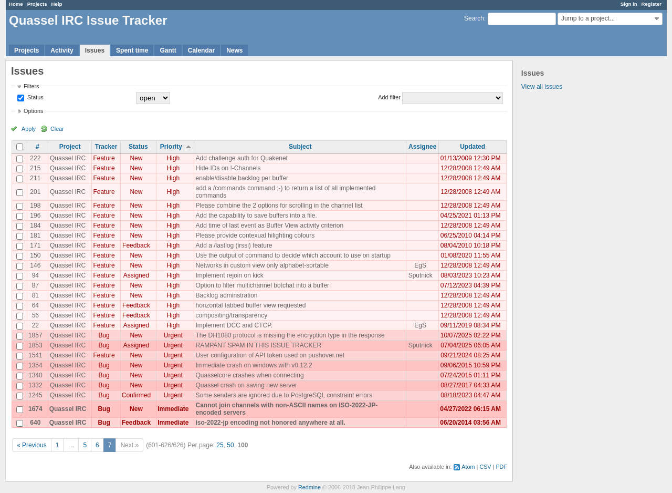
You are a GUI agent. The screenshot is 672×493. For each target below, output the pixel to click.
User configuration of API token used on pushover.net (269, 355)
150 (35, 255)
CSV (485, 467)
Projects (37, 4)
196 (35, 215)
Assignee (422, 146)
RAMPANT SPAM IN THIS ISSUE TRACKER (258, 345)
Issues (94, 50)
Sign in (629, 4)
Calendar (201, 50)
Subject (300, 146)
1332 (35, 385)
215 (35, 168)
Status (35, 97)
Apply (29, 129)
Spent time (132, 50)
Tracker (106, 146)
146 (35, 265)
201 (35, 192)
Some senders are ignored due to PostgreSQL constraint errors (283, 395)
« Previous (32, 445)
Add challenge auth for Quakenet (241, 158)
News (234, 50)
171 (35, 245)
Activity (61, 50)
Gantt (168, 50)
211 (35, 178)
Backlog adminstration (226, 295)
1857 (35, 335)
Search (474, 18)
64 (35, 305)
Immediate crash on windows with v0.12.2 (253, 365)
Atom (468, 467)
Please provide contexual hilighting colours (254, 235)
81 (35, 295)
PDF (501, 467)
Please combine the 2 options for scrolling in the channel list (278, 205)
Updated (472, 146)
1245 (35, 395)
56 (35, 315)
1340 (35, 375)
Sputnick (420, 275)
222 (35, 158)
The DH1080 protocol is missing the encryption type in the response (289, 335)
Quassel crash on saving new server (246, 385)
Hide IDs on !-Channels (227, 168)
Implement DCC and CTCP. (233, 325)
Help (56, 4)
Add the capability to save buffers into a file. (256, 215)
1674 (35, 409)
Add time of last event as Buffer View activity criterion (269, 225)
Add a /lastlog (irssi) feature (233, 245)
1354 (35, 365)
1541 (35, 355)
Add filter (389, 97)
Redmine (309, 487)
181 (35, 235)
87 (35, 285)
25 (219, 445)
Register (652, 4)
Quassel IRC (68, 158)
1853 (35, 345)
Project (70, 146)
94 (35, 275)
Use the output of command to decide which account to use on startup (293, 255)
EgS (420, 265)
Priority (171, 146)
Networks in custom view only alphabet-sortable (261, 265)
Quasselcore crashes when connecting (249, 375)
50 (230, 445)
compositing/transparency (231, 315)
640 (35, 422)
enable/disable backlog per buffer (241, 178)
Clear (57, 129)
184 (35, 225)
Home (16, 4)
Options (33, 111)
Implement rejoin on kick (229, 275)
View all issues (541, 86)
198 (35, 205)
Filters (31, 86)
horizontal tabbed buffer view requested (250, 305)
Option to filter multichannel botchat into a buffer (262, 285)
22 (35, 325)
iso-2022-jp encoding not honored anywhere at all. (270, 422)
